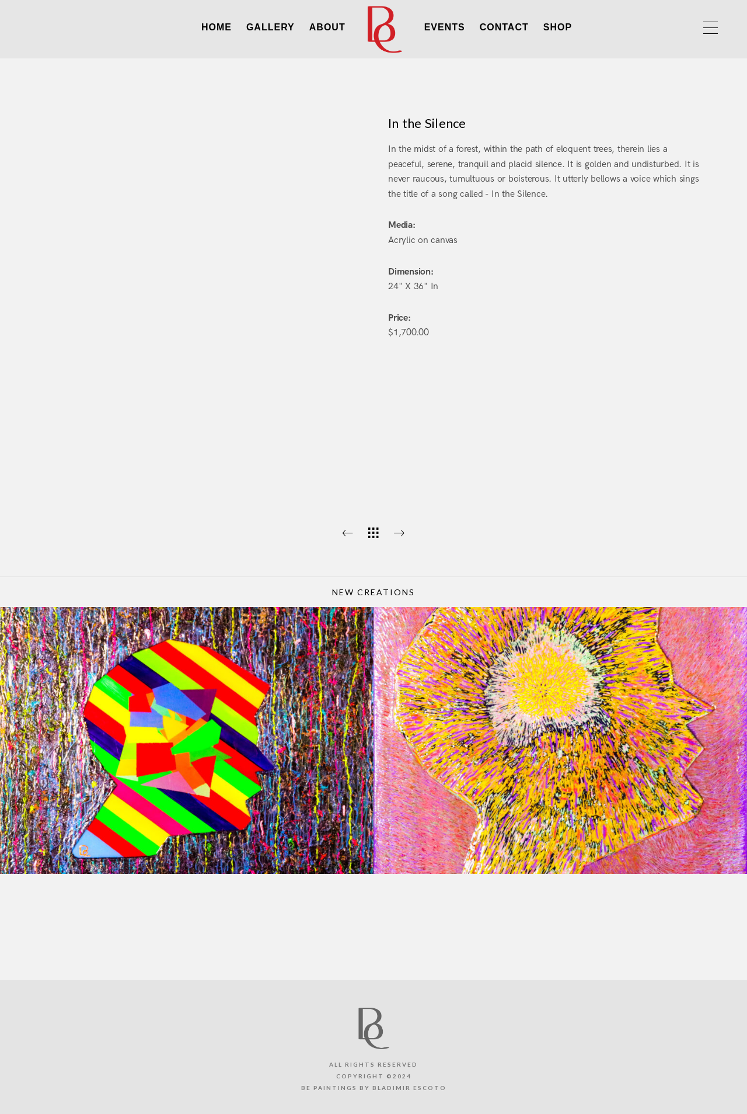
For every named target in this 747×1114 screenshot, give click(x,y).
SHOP (557, 27)
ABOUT (327, 27)
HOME (216, 27)
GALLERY (270, 27)
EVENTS (444, 27)
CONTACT (504, 27)
